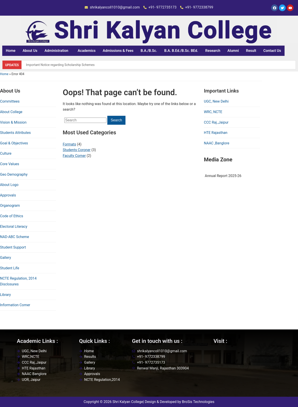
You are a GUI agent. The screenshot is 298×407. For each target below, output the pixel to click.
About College (11, 112)
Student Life (9, 268)
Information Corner (15, 305)
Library (5, 295)
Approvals (8, 195)
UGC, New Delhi (216, 101)
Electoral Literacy (13, 226)
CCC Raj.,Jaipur (216, 122)
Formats (69, 144)
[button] (57, 51)
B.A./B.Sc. (149, 51)
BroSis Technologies (198, 402)
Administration (56, 51)
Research (212, 51)
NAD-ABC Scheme (14, 237)
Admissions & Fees (118, 51)
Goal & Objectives (14, 143)
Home (10, 51)
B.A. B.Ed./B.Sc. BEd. (181, 51)
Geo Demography (14, 174)
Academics (87, 51)
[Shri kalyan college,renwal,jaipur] (247, 370)
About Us (30, 51)
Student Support (13, 247)
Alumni (233, 51)
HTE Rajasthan (215, 133)
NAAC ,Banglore (216, 143)
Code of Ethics (11, 216)
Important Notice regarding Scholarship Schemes (60, 65)
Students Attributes (15, 133)
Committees (9, 101)
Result (251, 51)
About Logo (9, 185)
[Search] (85, 120)
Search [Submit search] (116, 120)
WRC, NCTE (213, 112)
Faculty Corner (74, 156)
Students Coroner (77, 150)
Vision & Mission (13, 122)
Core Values (9, 164)
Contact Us (272, 51)
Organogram (10, 205)
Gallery (5, 257)
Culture (5, 153)
